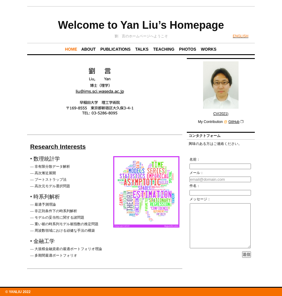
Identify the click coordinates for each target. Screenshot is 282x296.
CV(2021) (220, 114)
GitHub (233, 122)
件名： (194, 186)
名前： (194, 159)
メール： (196, 173)
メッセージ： (200, 199)
